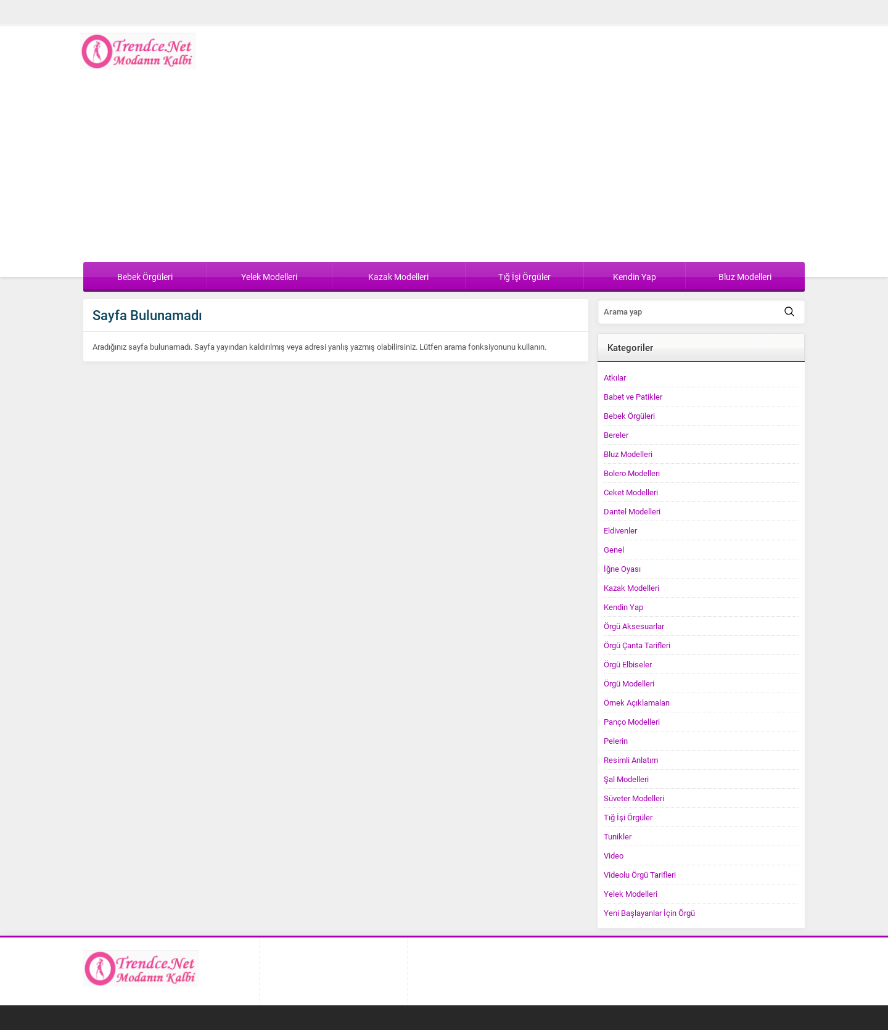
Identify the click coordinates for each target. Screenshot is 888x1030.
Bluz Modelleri (628, 453)
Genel (614, 549)
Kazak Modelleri (631, 587)
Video (613, 855)
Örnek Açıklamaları (637, 702)
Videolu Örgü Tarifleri (640, 874)
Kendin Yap (623, 606)
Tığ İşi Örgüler (628, 817)
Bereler (616, 434)
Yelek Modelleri (630, 893)
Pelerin (616, 740)
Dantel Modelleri (632, 511)
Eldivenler (620, 530)
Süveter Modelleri (634, 798)
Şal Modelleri (626, 779)
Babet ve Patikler (633, 396)
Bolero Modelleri (632, 473)
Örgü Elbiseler (628, 664)
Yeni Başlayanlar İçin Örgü (649, 912)
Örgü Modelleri (629, 683)
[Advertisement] (444, 169)
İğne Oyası (622, 568)
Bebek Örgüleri (629, 415)
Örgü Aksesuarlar (634, 626)
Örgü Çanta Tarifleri (637, 645)
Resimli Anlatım (631, 759)
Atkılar (615, 377)
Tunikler (617, 836)
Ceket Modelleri (631, 492)
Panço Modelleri (632, 721)
